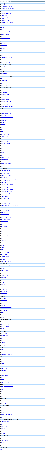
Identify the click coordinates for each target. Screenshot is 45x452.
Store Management (4, 136)
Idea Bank (3, 407)
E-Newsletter (3, 103)
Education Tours (4, 303)
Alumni (2, 132)
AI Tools (2, 328)
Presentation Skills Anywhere (6, 194)
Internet (2, 208)
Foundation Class (4, 92)
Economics (3, 433)
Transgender (3, 380)
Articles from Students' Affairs (6, 104)
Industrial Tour (3, 305)
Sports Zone (3, 268)
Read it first (4, 4)
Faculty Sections (4, 15)
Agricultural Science (4, 39)
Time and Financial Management (6, 191)
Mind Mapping (3, 182)
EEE (2, 50)
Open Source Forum (4, 238)
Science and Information (5, 38)
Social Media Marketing (5, 393)
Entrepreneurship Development (6, 145)
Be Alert (2, 412)
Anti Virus (3, 247)
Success (2, 442)
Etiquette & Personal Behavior (6, 175)
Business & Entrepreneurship (6, 17)
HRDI (2, 417)
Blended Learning (4, 293)
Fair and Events (4, 73)
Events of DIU (3, 115)
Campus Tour (3, 110)
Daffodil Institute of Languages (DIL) (7, 113)
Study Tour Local (4, 298)
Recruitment (3, 317)
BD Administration (4, 370)
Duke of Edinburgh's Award (6, 101)
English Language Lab (5, 294)
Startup (2, 152)
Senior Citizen (3, 201)
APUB (2, 282)
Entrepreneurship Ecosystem (6, 141)
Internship (3, 127)
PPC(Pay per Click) (4, 389)
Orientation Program (4, 90)
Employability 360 (4, 315)
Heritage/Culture (4, 368)
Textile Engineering (4, 45)
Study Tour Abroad (4, 301)
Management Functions (5, 426)
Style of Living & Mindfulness (6, 180)
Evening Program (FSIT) (5, 31)
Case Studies (3, 166)
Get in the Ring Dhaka (5, 97)
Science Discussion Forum (5, 321)
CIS (2, 29)
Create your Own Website (5, 252)
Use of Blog (3, 259)
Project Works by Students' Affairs (7, 106)
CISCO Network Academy (5, 219)
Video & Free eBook (4, 440)
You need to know (4, 289)
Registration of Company (5, 143)
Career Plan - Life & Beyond (6, 193)
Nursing (2, 24)
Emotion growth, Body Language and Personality (9, 205)
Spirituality (3, 444)
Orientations (3, 78)
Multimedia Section (4, 270)
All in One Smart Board (5, 210)
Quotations (3, 445)
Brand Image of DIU (4, 111)
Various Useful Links (4, 231)
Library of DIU (4, 120)
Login (1, 449)
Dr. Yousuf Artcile (4, 403)
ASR (2, 129)
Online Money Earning (5, 256)
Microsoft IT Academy (5, 214)
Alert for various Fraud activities (6, 414)
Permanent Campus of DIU (5, 118)
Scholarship (3, 124)
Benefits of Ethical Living (5, 187)
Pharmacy (3, 66)
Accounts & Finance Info (5, 138)
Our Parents (3, 400)
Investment (3, 150)
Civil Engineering (4, 48)
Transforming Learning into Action (7, 189)
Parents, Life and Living (5, 173)
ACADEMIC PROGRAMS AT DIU (7, 117)
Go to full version (3, 451)
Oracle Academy (4, 226)
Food (2, 352)
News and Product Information (6, 261)
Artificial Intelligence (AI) (5, 326)
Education (3, 83)
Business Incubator (4, 155)
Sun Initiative (3, 224)
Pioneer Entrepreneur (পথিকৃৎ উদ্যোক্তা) (8, 161)
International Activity (5, 333)
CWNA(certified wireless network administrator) (9, 215)
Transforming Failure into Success (7, 184)
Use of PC (3, 245)
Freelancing (3, 391)
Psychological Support (5, 94)
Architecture (3, 43)
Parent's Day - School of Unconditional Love (8, 200)
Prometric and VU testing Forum (6, 217)
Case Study (3, 312)
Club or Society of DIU (5, 134)
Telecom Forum (4, 240)
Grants (2, 125)
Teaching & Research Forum (6, 13)
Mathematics (3, 284)
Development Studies (5, 59)
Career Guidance (4, 80)
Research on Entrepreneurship (6, 163)
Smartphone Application (5, 324)
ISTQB (2, 233)
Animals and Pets (4, 277)
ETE (2, 46)
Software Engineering (5, 34)
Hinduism (3, 340)
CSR (2, 131)
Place (2, 361)
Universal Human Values (5, 198)
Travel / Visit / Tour (4, 275)
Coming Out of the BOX (5, 170)
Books (2, 363)
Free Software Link (4, 229)
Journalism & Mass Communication (7, 57)
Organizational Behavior (5, 421)
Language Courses (4, 335)
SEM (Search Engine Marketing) (6, 387)
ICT (2, 249)
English (2, 55)
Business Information (5, 157)
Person (2, 359)
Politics (2, 377)
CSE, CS (2, 27)
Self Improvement (4, 438)
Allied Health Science (5, 18)
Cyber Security (3, 212)
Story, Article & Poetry (5, 273)
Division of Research (5, 11)
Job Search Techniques (5, 196)
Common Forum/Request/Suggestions (8, 8)
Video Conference (4, 222)
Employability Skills (4, 310)
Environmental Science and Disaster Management (9, 32)
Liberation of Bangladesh (5, 373)
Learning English (4, 280)
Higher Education (4, 286)
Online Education (4, 291)
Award (2, 122)
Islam (2, 338)
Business (2, 379)
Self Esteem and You (4, 177)
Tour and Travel (4, 300)
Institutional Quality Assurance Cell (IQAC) (8, 22)
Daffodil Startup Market (5, 99)
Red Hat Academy (4, 228)
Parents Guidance (4, 85)
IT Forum (3, 242)
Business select (3, 148)
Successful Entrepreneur (5, 159)
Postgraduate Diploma (5, 20)
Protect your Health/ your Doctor (6, 354)
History (2, 365)
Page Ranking (3, 396)
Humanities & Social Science (6, 62)
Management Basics (4, 424)
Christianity (3, 342)
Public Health (3, 69)
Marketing (3, 428)
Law (2, 53)
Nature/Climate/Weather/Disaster (6, 382)
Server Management (4, 221)
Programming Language (5, 235)
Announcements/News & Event (7, 6)
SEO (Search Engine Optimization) (7, 386)
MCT (2, 36)
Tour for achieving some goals (6, 307)
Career (2, 314)
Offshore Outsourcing (5, 254)
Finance (2, 431)
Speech (2, 358)
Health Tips (3, 349)
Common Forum (4, 410)
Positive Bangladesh (4, 375)
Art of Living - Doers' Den (5, 203)
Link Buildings (3, 394)
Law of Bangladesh (4, 372)
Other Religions (4, 345)
